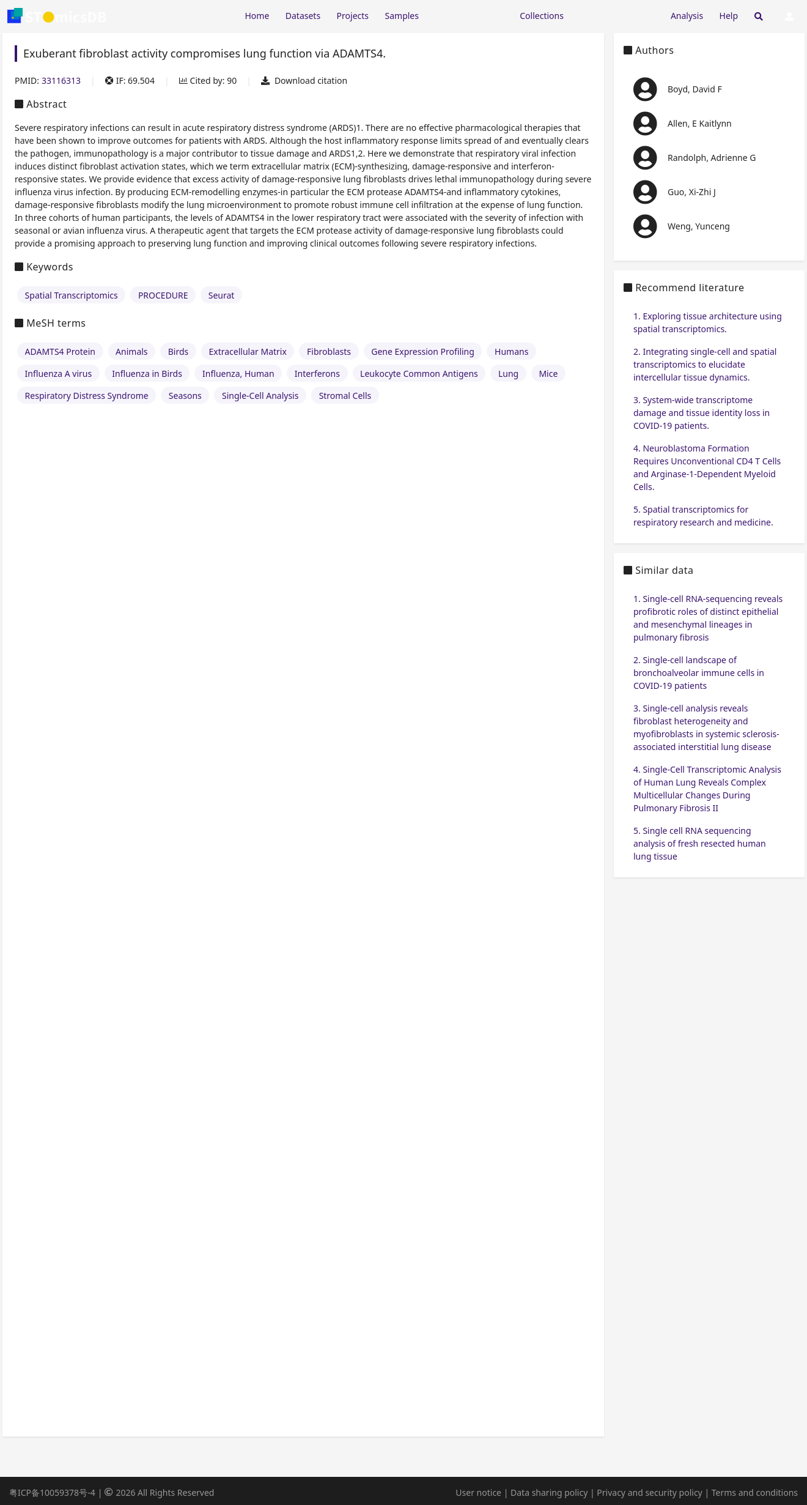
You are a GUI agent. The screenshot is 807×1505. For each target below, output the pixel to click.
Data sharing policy (549, 1492)
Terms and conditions (755, 1492)
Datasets (303, 15)
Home (257, 15)
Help (729, 15)
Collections (542, 15)
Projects (353, 15)
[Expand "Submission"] (617, 15)
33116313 (61, 80)
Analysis (687, 15)
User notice (478, 1492)
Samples (402, 15)
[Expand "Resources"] (469, 15)
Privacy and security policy (649, 1492)
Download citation (304, 80)
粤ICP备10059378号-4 (52, 1492)
